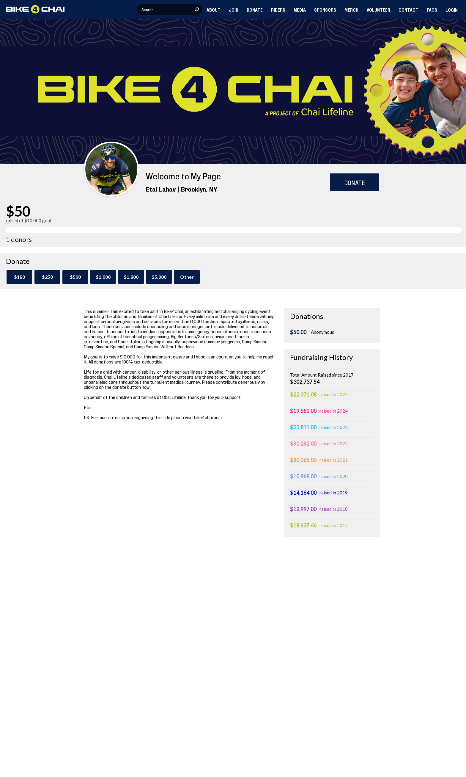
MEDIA (300, 9)
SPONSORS (325, 9)
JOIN (233, 9)
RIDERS (278, 9)
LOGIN (451, 9)
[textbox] (169, 9)
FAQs (432, 9)
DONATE (255, 9)
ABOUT (214, 9)
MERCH (351, 9)
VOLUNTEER (378, 9)
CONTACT (408, 9)
